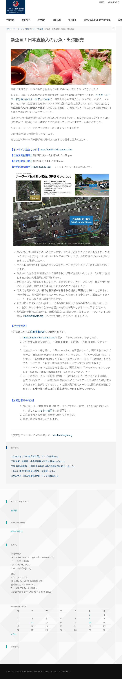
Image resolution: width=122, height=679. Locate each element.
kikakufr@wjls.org (33, 316)
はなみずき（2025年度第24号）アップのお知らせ (34, 476)
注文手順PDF (37, 332)
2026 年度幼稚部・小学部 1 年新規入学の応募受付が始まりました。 (43, 466)
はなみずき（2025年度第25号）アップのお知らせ (34, 456)
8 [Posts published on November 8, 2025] (89, 618)
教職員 (101, 2)
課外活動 (57, 20)
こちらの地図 (45, 410)
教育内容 (26, 20)
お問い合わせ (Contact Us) (97, 20)
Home (8, 29)
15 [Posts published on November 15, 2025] (90, 622)
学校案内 (10, 20)
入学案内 (41, 20)
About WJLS (113, 2)
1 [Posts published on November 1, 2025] (89, 615)
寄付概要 (72, 20)
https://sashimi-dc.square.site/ (56, 149)
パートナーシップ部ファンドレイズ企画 (28, 29)
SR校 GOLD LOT (42, 167)
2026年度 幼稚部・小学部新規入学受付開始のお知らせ (38, 461)
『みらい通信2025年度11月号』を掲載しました (33, 471)
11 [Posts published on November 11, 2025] (32, 622)
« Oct (13, 634)
